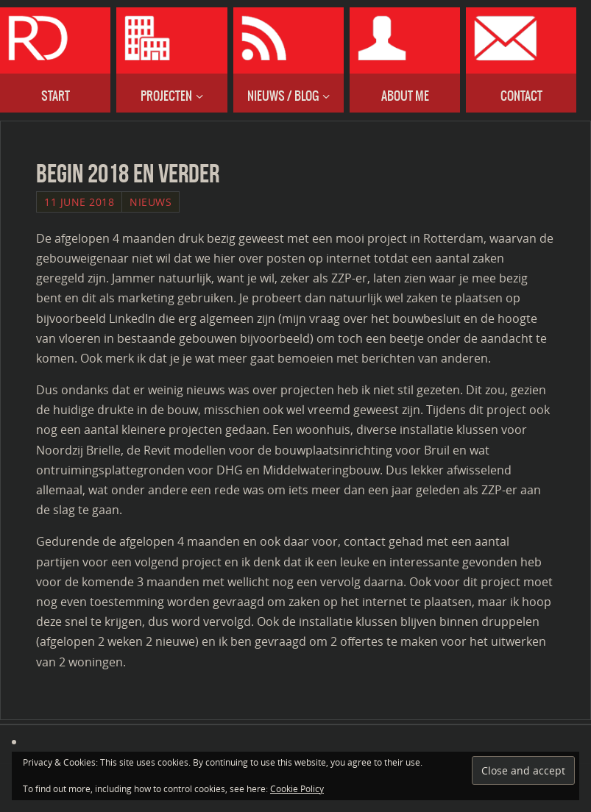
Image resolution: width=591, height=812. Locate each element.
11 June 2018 (79, 202)
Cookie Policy (297, 789)
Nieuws (150, 202)
